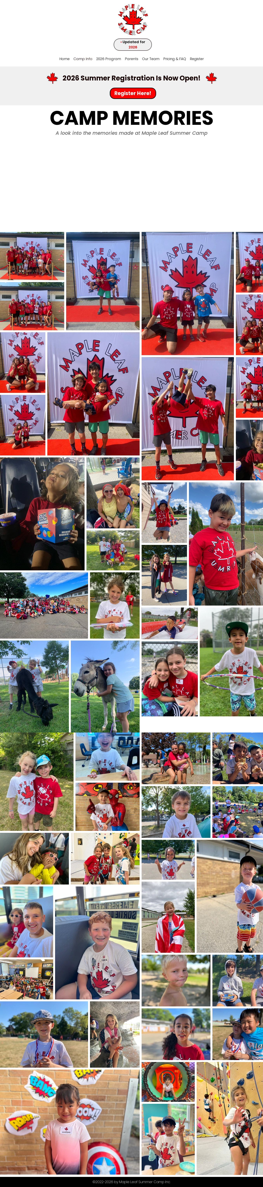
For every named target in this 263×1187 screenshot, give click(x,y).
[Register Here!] (133, 93)
